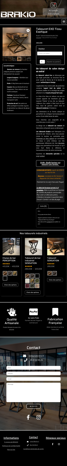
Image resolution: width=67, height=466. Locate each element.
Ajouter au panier (53, 61)
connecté (49, 222)
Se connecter (53, 10)
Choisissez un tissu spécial (45, 138)
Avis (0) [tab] (43, 206)
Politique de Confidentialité (11, 446)
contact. (42, 156)
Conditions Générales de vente (33, 449)
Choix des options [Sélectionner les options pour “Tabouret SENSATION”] (55, 280)
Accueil (38, 35)
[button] (63, 21)
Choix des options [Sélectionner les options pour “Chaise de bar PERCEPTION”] (10, 285)
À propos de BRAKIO (11, 442)
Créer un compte (53, 13)
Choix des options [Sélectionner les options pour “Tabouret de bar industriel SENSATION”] (32, 292)
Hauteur (42, 48)
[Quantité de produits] (42, 62)
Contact (33, 437)
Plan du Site (11, 449)
